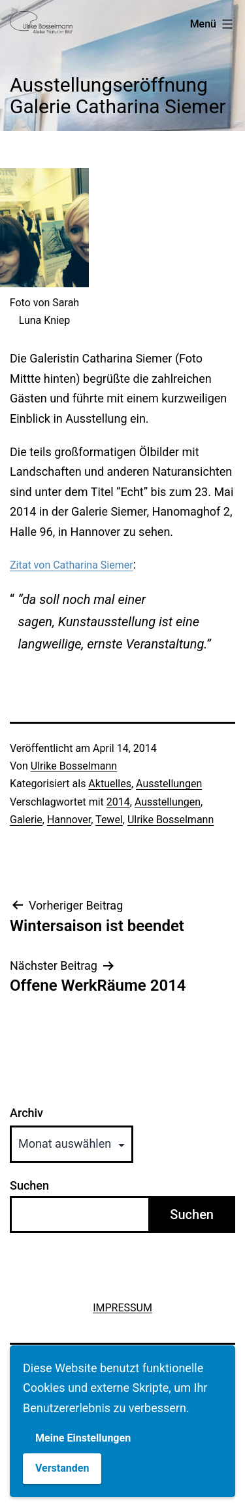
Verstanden (62, 1468)
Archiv (26, 1113)
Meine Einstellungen (83, 1438)
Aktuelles (109, 783)
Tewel (109, 819)
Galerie (26, 819)
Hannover (69, 819)
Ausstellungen (169, 783)
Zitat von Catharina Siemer (71, 565)
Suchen (29, 1185)
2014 (118, 802)
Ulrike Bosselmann (74, 766)
